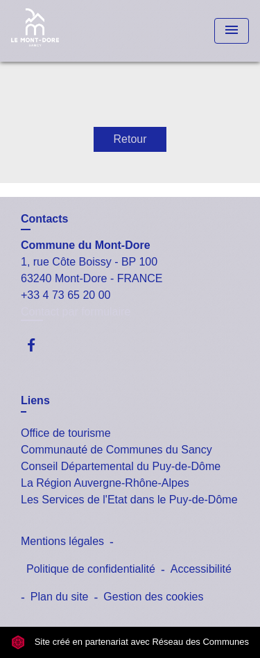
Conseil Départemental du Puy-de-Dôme (120, 466)
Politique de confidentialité (90, 569)
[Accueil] (63, 31)
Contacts (44, 219)
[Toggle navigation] (231, 31)
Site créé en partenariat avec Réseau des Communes (130, 642)
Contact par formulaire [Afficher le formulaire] (75, 312)
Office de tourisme (66, 433)
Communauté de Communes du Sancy (116, 450)
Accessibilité (201, 569)
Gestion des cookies (153, 597)
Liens (35, 400)
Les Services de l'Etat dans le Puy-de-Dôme (129, 499)
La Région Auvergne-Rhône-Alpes (105, 483)
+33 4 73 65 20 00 (65, 295)
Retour (129, 139)
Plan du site (60, 597)
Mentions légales (62, 541)
